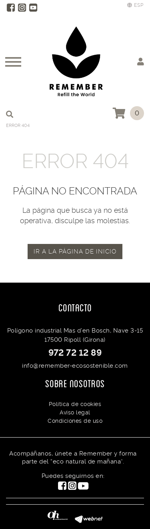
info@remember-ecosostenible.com (75, 365)
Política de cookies (75, 404)
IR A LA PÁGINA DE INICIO (75, 251)
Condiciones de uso (75, 421)
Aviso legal (75, 412)
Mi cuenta (140, 61)
